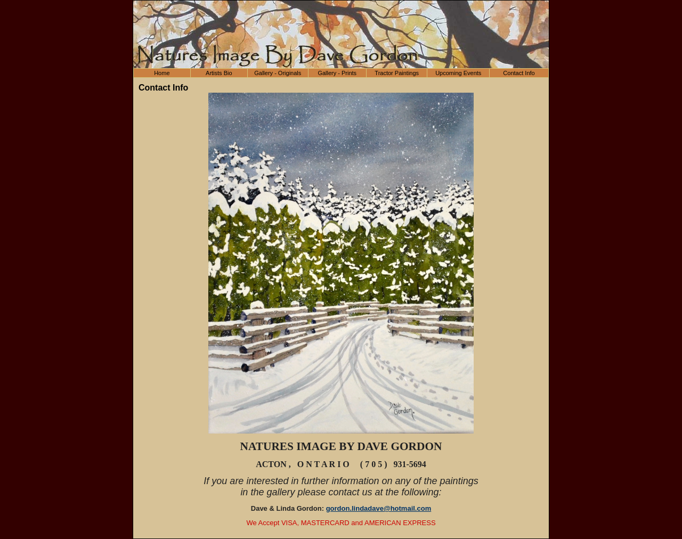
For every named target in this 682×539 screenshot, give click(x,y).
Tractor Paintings (397, 73)
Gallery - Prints (337, 73)
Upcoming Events (458, 73)
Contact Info (518, 73)
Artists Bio (219, 73)
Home (161, 73)
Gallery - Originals (277, 73)
